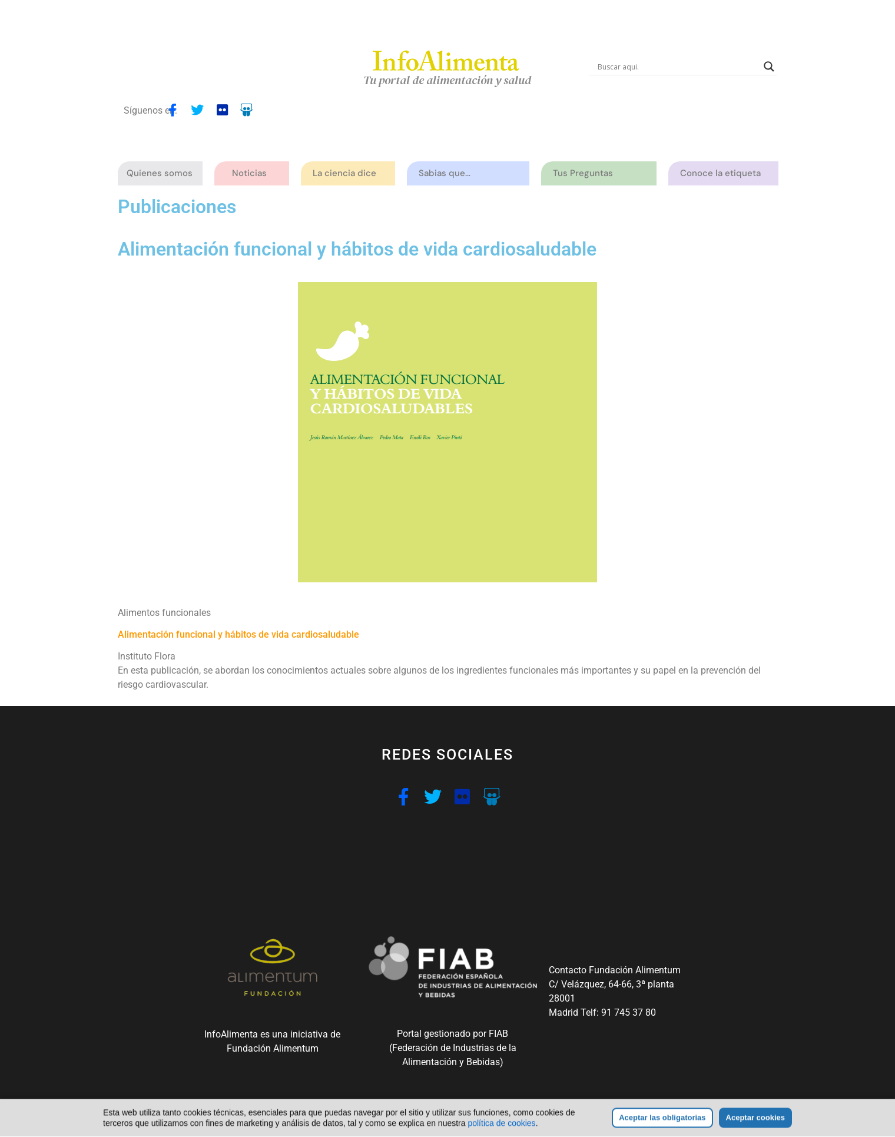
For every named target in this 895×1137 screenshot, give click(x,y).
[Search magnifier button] (769, 66)
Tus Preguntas (586, 173)
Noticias (249, 173)
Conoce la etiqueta (723, 173)
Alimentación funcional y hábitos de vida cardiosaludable (238, 634)
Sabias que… (447, 173)
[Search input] (678, 66)
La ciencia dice (347, 173)
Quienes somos (162, 173)
